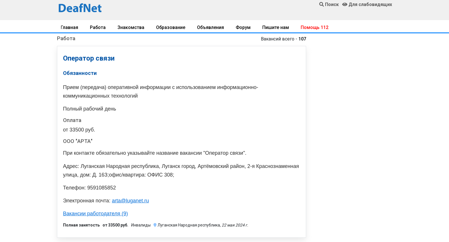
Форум (243, 27)
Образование (170, 27)
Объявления (210, 27)
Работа (98, 27)
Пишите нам (275, 27)
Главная (69, 27)
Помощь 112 (314, 27)
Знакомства (130, 27)
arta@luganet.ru (130, 201)
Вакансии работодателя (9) (95, 213)
